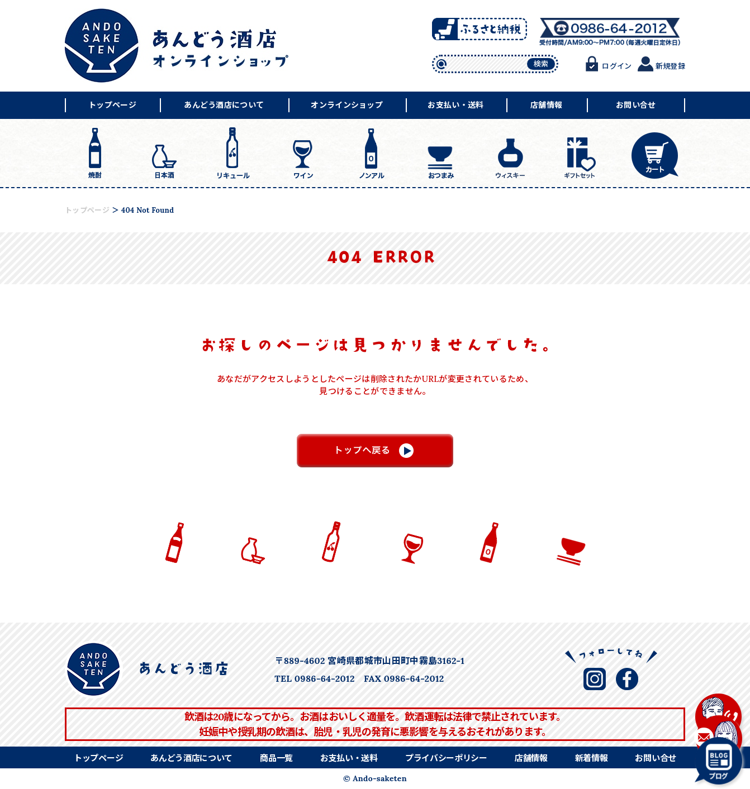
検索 (541, 64)
